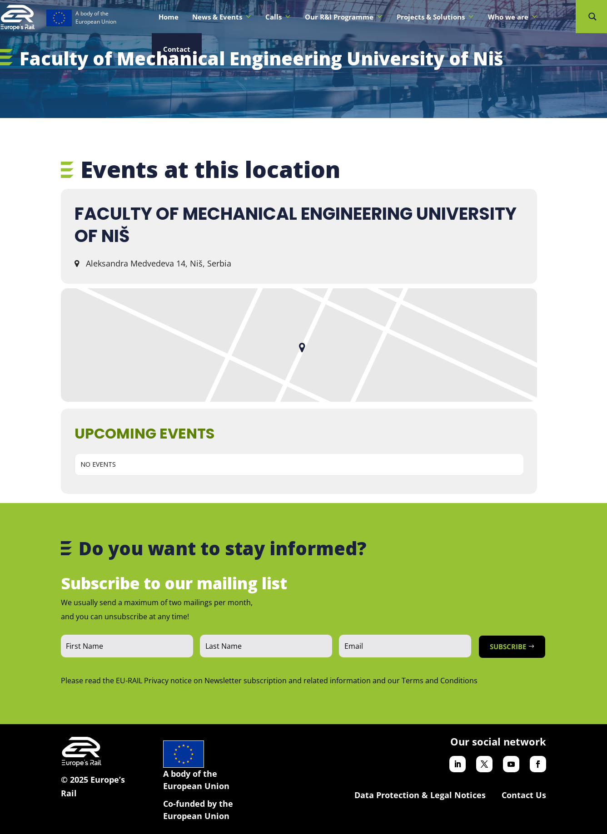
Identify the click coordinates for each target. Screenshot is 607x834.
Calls (278, 17)
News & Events (222, 17)
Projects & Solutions (435, 17)
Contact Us (524, 795)
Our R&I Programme (344, 17)
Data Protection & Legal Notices (420, 795)
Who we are (513, 17)
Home (169, 16)
